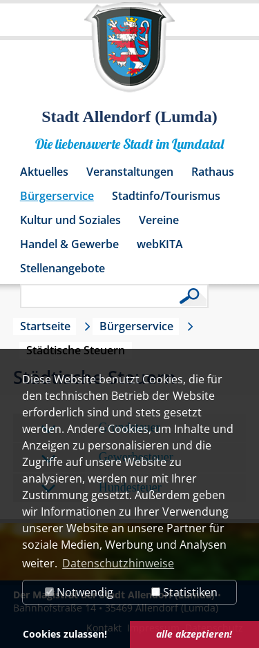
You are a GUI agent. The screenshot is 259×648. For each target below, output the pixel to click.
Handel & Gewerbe (69, 244)
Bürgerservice (57, 195)
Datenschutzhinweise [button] (118, 563)
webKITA (160, 244)
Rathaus (212, 171)
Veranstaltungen (129, 171)
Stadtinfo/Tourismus (166, 195)
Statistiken (184, 592)
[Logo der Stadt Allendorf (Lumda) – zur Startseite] (129, 54)
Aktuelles (44, 171)
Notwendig (79, 592)
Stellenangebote (62, 268)
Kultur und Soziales (70, 219)
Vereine (159, 219)
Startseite (45, 326)
